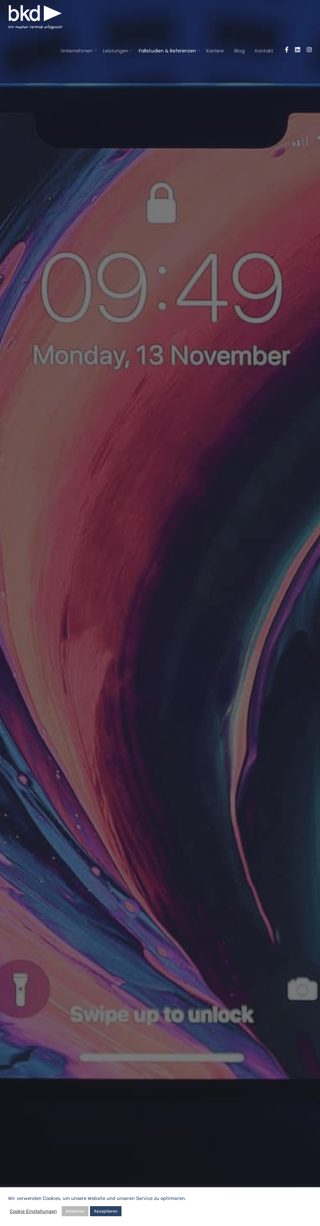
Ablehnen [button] (75, 1211)
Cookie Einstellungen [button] (33, 1211)
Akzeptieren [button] (106, 1211)
